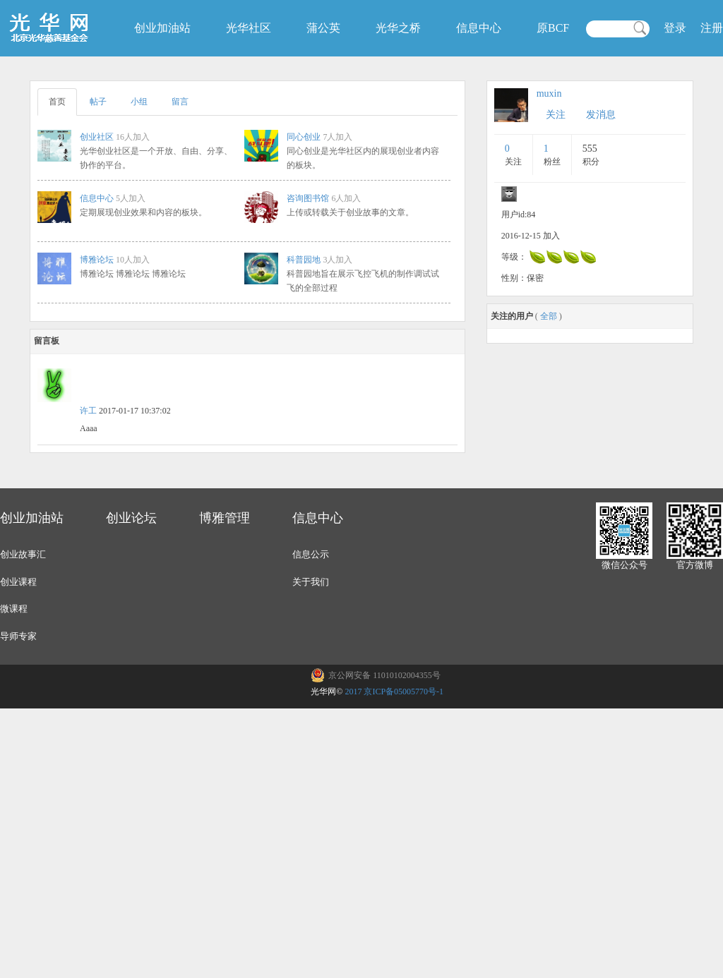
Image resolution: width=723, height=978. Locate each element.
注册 (711, 28)
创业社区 (97, 137)
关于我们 (310, 581)
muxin (549, 93)
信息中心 (478, 28)
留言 (180, 102)
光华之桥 (398, 28)
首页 (57, 102)
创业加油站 (162, 28)
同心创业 (304, 137)
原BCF (553, 28)
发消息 (601, 114)
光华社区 (248, 28)
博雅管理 (224, 518)
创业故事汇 (23, 554)
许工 (88, 411)
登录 (675, 28)
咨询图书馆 (308, 198)
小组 (139, 102)
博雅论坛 (97, 260)
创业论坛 (131, 518)
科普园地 (304, 260)
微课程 (14, 608)
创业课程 (18, 581)
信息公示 (310, 554)
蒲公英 (323, 28)
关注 (556, 114)
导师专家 (18, 636)
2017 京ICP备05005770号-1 (394, 691)
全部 (548, 316)
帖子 (98, 102)
